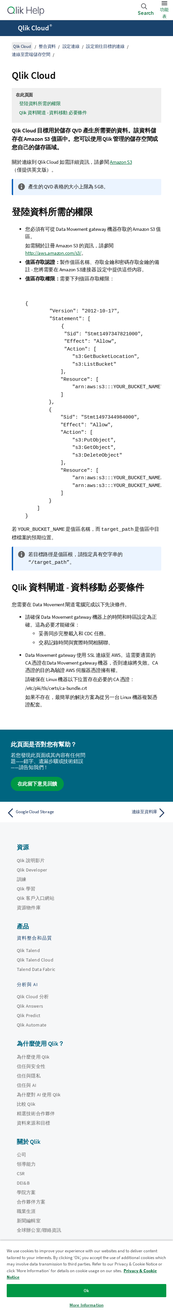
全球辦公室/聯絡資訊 (39, 1229)
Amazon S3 (121, 162)
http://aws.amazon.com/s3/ (53, 253)
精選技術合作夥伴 (36, 1113)
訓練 (21, 879)
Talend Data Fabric (36, 969)
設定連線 (71, 46)
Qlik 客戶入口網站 (35, 897)
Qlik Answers (30, 1005)
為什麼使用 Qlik (33, 1056)
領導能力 (26, 1163)
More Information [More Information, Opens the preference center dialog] (86, 1305)
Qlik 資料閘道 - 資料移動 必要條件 (53, 113)
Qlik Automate (31, 1024)
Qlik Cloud (35, 28)
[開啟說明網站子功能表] (9, 28)
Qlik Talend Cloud (35, 959)
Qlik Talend (28, 950)
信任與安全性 (31, 1066)
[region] (86, 1276)
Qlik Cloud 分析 (33, 996)
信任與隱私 (29, 1075)
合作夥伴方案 (31, 1201)
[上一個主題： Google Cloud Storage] (45, 812)
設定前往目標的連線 (105, 46)
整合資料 (47, 46)
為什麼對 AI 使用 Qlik (38, 1094)
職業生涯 (26, 1211)
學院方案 (26, 1192)
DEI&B (23, 1182)
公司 (21, 1154)
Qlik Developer (32, 869)
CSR (21, 1173)
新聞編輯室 (29, 1220)
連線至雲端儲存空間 (31, 54)
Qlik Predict (28, 1015)
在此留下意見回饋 (37, 783)
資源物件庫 (29, 907)
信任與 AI (26, 1084)
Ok (86, 1290)
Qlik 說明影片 (31, 860)
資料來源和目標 (33, 1122)
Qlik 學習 (26, 888)
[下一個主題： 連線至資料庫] (128, 812)
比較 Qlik (26, 1103)
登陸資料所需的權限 (40, 103)
